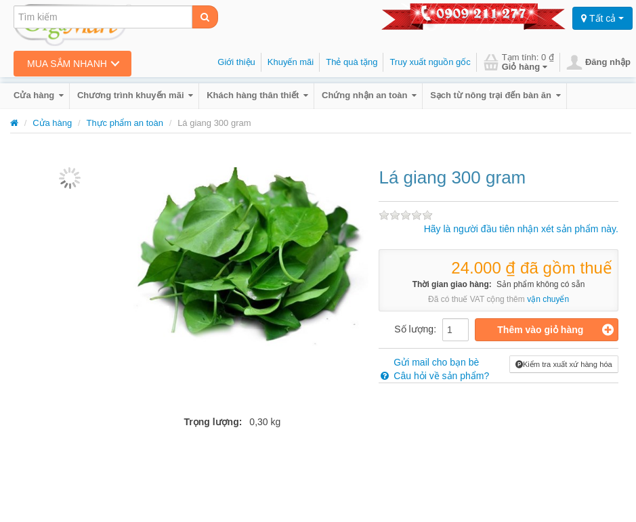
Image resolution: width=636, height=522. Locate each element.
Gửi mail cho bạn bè (429, 362)
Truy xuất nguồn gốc (429, 62)
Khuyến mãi (291, 62)
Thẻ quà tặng (351, 62)
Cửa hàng (39, 95)
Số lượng (413, 329)
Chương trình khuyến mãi (135, 95)
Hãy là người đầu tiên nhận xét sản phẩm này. (521, 228)
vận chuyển (548, 299)
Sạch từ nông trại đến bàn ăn (495, 95)
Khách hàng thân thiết (257, 95)
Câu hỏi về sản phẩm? (434, 375)
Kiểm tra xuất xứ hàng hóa (563, 364)
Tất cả (602, 18)
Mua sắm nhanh (67, 63)
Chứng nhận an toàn (369, 95)
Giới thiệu (236, 62)
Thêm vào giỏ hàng (555, 329)
